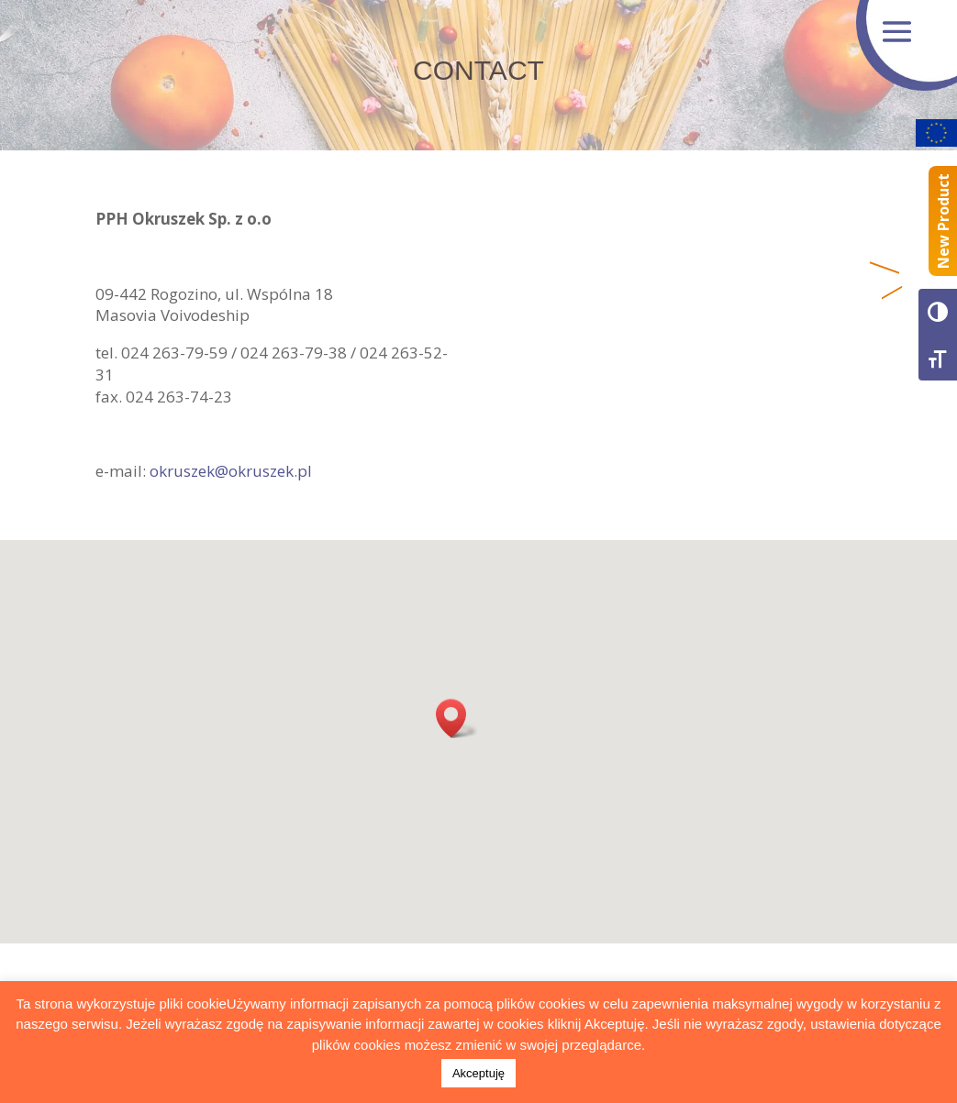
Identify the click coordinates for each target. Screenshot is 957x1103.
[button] (457, 718)
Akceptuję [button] (478, 1073)
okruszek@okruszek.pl (231, 470)
